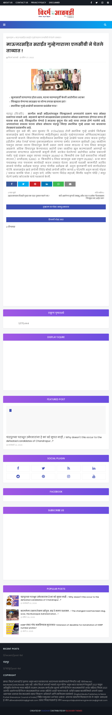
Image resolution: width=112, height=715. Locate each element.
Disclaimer (54, 2)
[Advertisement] (56, 365)
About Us (7, 2)
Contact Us (22, 2)
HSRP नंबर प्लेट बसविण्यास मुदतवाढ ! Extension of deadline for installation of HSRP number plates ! (62, 626)
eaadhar (45, 710)
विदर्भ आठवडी (13, 57)
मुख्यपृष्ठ (10, 37)
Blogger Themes (74, 710)
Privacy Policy (38, 2)
